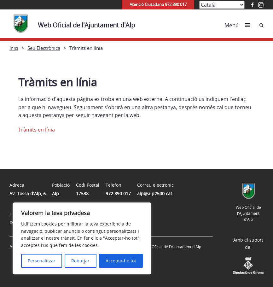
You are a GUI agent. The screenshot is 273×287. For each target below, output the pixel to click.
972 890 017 (118, 193)
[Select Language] (222, 5)
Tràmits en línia (36, 129)
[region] (82, 238)
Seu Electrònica (43, 48)
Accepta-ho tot (121, 261)
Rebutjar (80, 261)
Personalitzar (41, 261)
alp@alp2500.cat (154, 193)
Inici (13, 48)
